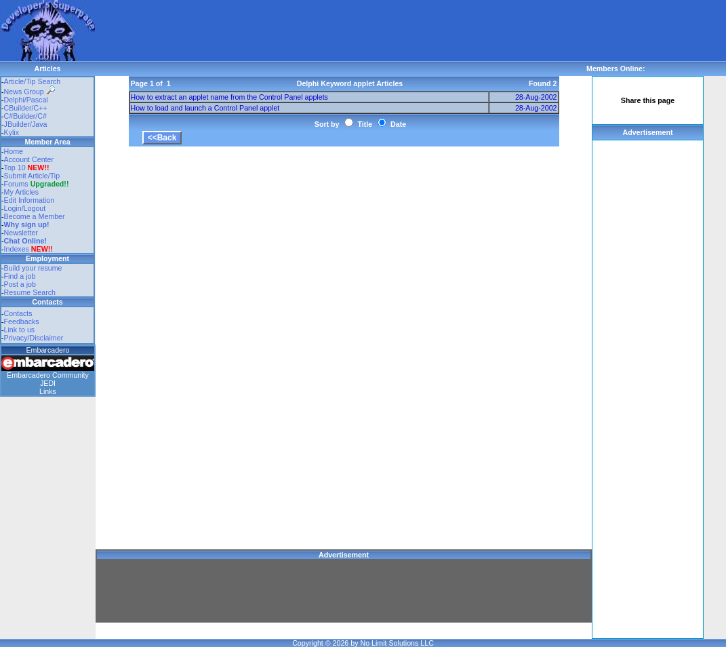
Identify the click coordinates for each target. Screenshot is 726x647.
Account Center (29, 159)
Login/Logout (25, 208)
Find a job (20, 276)
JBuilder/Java (25, 124)
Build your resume (33, 268)
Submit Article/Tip (32, 176)
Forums (36, 184)
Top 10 (15, 167)
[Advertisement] (341, 30)
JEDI (48, 383)
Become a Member (34, 216)
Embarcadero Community (48, 375)
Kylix (12, 132)
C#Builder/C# (25, 116)
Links (47, 391)
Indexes (16, 249)
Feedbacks (21, 321)
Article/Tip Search (32, 81)
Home (13, 151)
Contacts (18, 313)
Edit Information (29, 200)
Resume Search (30, 292)
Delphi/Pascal (26, 100)
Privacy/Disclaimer (34, 338)
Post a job (20, 284)
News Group (29, 91)
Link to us (19, 330)
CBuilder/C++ (25, 108)
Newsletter (21, 233)
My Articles (21, 192)
